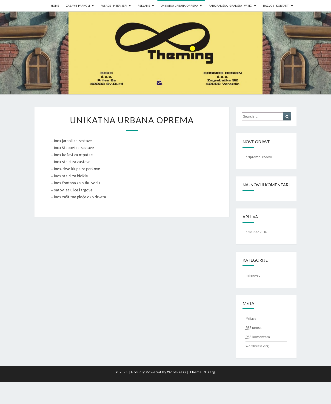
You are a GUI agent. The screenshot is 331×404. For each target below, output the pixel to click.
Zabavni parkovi (78, 5)
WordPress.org (257, 346)
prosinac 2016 (256, 232)
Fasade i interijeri (114, 5)
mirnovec (252, 275)
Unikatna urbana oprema (179, 5)
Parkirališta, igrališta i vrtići (230, 5)
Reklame (144, 5)
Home (55, 5)
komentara (257, 336)
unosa (253, 327)
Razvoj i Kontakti (276, 5)
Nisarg (209, 372)
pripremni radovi (258, 157)
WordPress (176, 372)
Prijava (250, 318)
